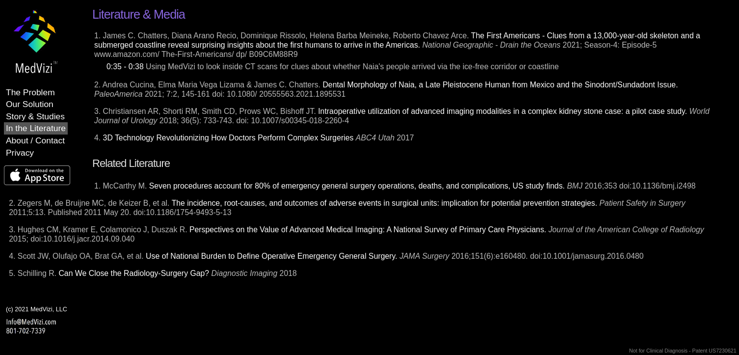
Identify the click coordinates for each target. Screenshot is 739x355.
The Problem (30, 92)
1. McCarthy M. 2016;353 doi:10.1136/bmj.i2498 (395, 186)
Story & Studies (35, 116)
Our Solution (29, 104)
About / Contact (35, 140)
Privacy (20, 153)
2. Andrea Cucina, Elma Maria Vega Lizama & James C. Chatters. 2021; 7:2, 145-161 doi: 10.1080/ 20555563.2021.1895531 (386, 89)
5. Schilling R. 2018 (153, 273)
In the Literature (36, 128)
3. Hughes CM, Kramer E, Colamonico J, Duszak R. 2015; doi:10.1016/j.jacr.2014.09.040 (356, 234)
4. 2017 (254, 138)
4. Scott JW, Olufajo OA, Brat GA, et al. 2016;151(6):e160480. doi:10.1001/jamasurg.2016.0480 (326, 256)
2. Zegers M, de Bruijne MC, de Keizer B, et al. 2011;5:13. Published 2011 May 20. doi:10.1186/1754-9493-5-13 (347, 208)
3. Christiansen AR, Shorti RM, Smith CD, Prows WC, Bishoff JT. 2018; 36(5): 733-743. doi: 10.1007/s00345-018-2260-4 (402, 116)
